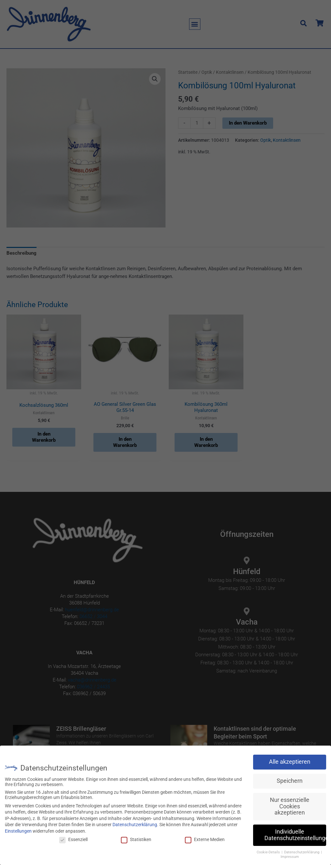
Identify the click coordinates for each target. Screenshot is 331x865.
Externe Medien (205, 839)
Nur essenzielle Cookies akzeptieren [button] (289, 806)
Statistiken (136, 839)
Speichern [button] (290, 781)
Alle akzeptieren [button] (289, 762)
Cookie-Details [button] (269, 852)
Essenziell (73, 839)
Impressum (290, 857)
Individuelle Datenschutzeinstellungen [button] (295, 834)
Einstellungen (18, 831)
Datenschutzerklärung (134, 824)
